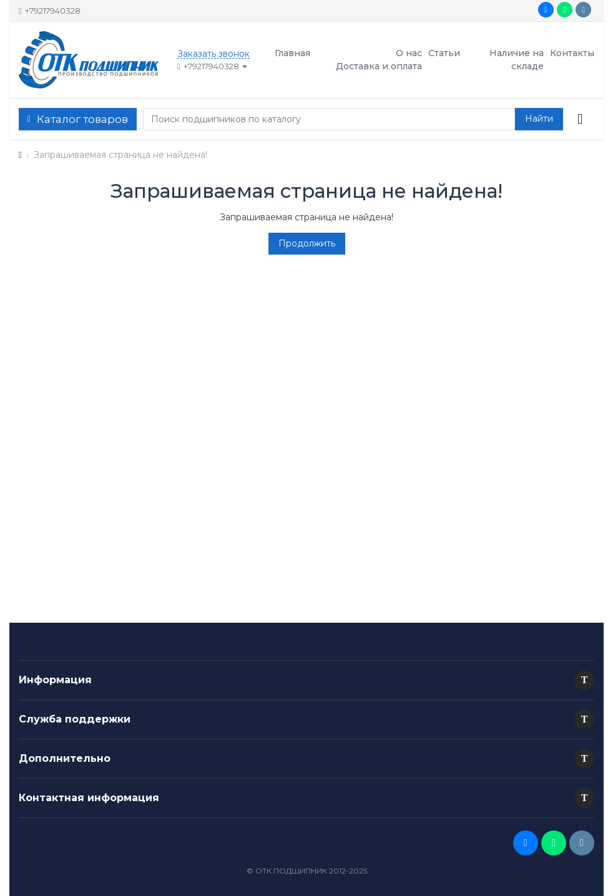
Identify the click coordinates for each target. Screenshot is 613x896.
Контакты (572, 53)
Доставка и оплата (379, 66)
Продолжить (306, 243)
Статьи (444, 53)
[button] (584, 680)
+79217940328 (50, 11)
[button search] (539, 119)
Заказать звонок (213, 54)
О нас (409, 53)
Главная (292, 53)
